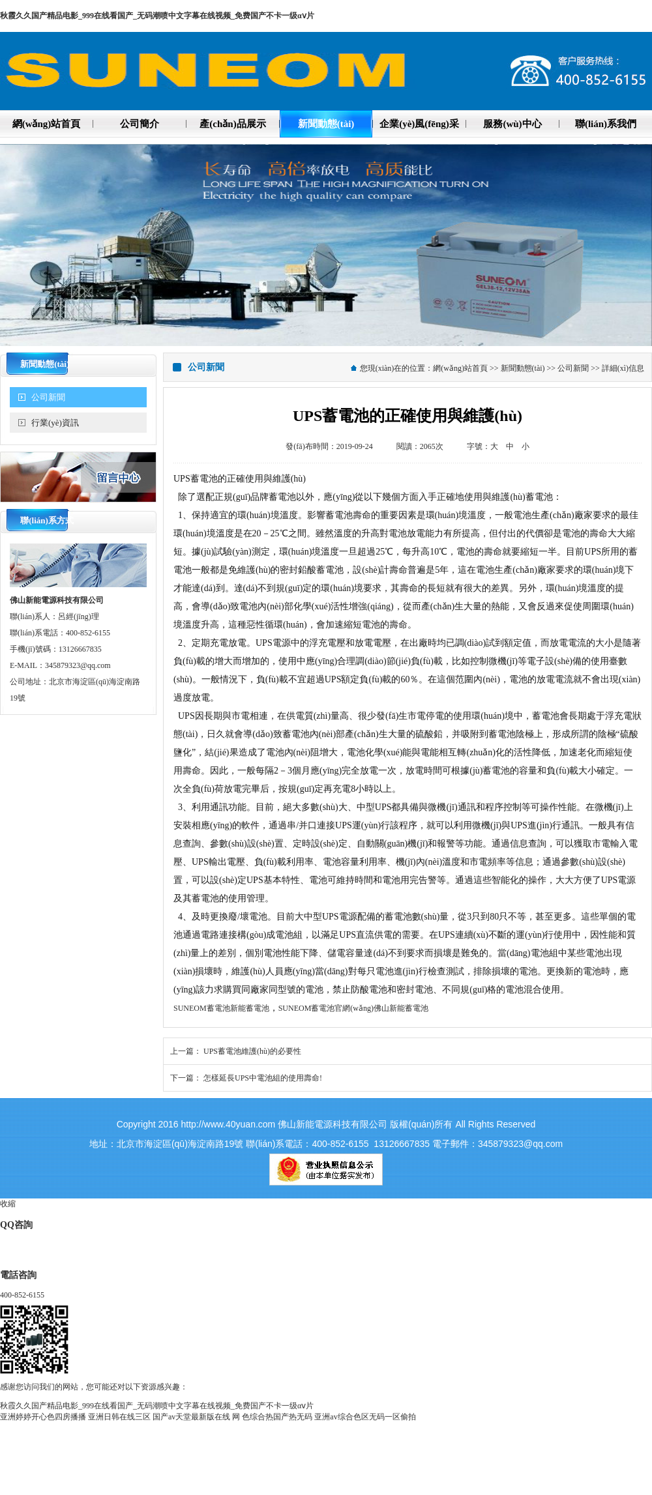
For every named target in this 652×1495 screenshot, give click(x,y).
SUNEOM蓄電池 (201, 1008)
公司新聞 (48, 397)
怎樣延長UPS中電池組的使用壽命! (262, 1077)
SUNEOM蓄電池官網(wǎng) (326, 1008)
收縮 (8, 1203)
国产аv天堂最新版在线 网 (196, 1416)
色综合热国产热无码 (277, 1416)
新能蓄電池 (249, 1008)
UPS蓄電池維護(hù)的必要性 (252, 1051)
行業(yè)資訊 (55, 423)
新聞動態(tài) (523, 368)
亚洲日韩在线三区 (119, 1416)
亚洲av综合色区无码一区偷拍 (364, 1416)
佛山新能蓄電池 (401, 1008)
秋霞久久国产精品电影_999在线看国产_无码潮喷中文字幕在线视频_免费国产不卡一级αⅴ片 (157, 15)
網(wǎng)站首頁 (460, 368)
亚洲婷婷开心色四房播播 (43, 1416)
